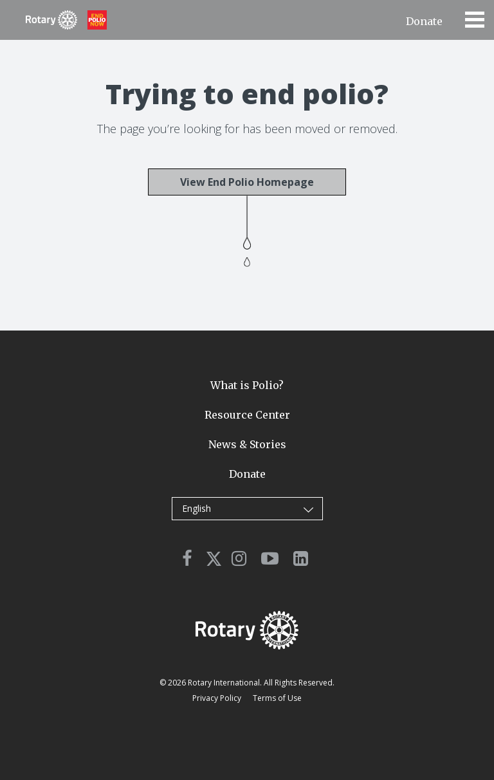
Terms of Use (277, 698)
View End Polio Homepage (247, 182)
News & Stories (247, 444)
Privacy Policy (216, 698)
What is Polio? (247, 385)
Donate (424, 21)
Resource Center (247, 414)
